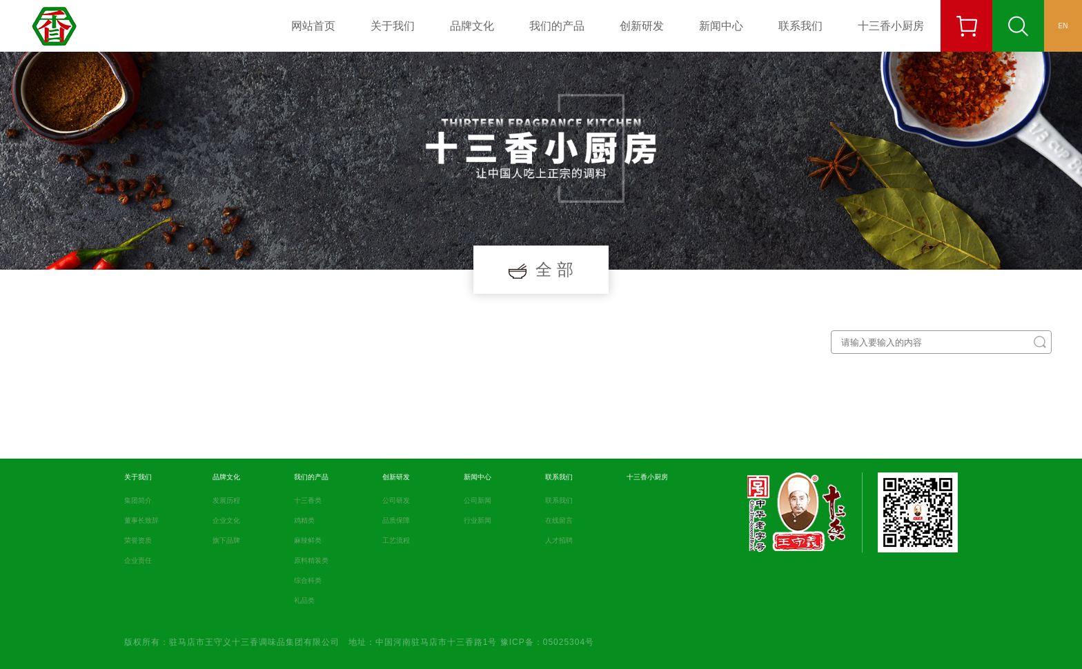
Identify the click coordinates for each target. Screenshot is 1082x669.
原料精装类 (311, 560)
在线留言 (559, 520)
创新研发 (642, 26)
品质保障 (396, 520)
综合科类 (308, 580)
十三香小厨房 (891, 26)
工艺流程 (396, 540)
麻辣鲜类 (308, 540)
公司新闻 (477, 500)
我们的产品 (556, 26)
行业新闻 (477, 520)
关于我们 (393, 26)
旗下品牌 (226, 540)
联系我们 (800, 26)
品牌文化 (472, 26)
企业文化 (226, 520)
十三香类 (308, 500)
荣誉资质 (138, 540)
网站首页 (313, 26)
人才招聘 (559, 540)
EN (1063, 26)
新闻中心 (721, 26)
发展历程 (226, 500)
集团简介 (138, 500)
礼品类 (304, 600)
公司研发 (396, 500)
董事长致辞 (141, 520)
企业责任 (138, 560)
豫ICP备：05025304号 (547, 642)
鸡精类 (304, 520)
